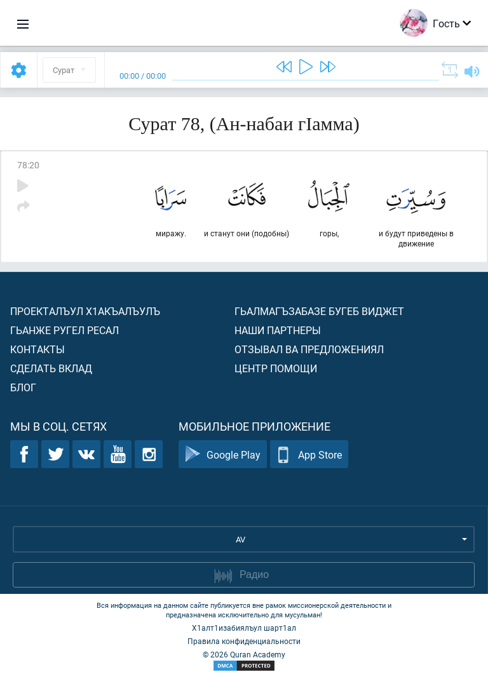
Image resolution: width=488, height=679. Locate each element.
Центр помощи (275, 368)
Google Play (223, 454)
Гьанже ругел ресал (64, 330)
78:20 (28, 165)
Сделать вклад (51, 368)
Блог (23, 387)
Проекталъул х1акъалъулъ (85, 311)
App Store (309, 454)
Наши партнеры (277, 330)
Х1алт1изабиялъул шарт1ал (244, 627)
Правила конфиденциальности (244, 641)
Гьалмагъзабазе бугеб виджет (319, 311)
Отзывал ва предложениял (309, 349)
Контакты (37, 349)
